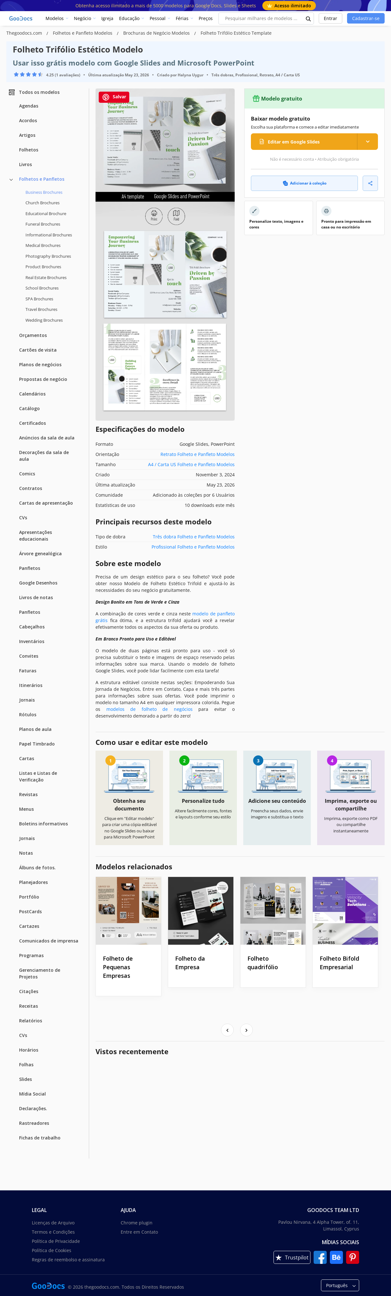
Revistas (28, 794)
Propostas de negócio (43, 379)
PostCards (30, 911)
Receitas (28, 1006)
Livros (25, 164)
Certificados (32, 423)
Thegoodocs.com (24, 33)
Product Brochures (43, 267)
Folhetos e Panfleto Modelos (83, 33)
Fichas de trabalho (39, 1138)
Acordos (28, 120)
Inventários (31, 641)
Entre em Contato (139, 1232)
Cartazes (29, 926)
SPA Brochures (39, 299)
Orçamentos (33, 335)
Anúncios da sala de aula (47, 438)
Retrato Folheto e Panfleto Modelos (197, 454)
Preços (206, 18)
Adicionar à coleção (304, 183)
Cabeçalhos (32, 627)
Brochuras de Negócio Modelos (157, 33)
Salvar (114, 97)
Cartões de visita (38, 350)
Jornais (27, 700)
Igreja (107, 18)
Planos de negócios (40, 364)
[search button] (308, 18)
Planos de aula (35, 729)
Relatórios (30, 1021)
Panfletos (29, 568)
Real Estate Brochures (46, 277)
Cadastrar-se (366, 18)
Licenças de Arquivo (53, 1223)
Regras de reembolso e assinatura (68, 1260)
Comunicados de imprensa (48, 941)
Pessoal (158, 18)
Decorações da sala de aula (44, 455)
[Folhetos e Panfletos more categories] (11, 180)
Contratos (30, 488)
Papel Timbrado (37, 744)
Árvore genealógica (40, 553)
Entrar (330, 18)
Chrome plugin (137, 1223)
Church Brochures (42, 203)
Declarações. (33, 1108)
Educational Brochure (45, 213)
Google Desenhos (38, 583)
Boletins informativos (43, 824)
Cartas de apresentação (46, 503)
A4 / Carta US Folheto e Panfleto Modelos (191, 464)
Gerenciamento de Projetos (39, 973)
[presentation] (227, 1030)
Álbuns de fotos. (37, 868)
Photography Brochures (48, 256)
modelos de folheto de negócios (149, 709)
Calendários (32, 394)
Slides (25, 1079)
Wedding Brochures (44, 320)
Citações (28, 991)
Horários (28, 1050)
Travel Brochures (41, 309)
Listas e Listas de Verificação (38, 776)
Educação (129, 18)
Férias (182, 18)
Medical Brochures (42, 245)
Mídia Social (32, 1094)
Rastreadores (34, 1123)
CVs (23, 518)
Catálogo (29, 408)
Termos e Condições (53, 1232)
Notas (26, 853)
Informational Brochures (48, 235)
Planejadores (33, 882)
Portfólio (29, 897)
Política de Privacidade (56, 1241)
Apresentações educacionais (35, 535)
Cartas (26, 758)
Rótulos (27, 714)
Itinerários (30, 685)
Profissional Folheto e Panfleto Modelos (193, 547)
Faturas (27, 671)
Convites (28, 656)
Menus (26, 809)
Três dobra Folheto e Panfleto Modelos (194, 537)
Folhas (26, 1064)
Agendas (28, 106)
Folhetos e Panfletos (41, 179)
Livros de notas (36, 597)
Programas (31, 955)
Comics (27, 474)
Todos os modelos (34, 92)
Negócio (82, 18)
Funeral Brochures (42, 224)
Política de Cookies (51, 1250)
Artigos (27, 135)
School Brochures (42, 288)
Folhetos (28, 150)
